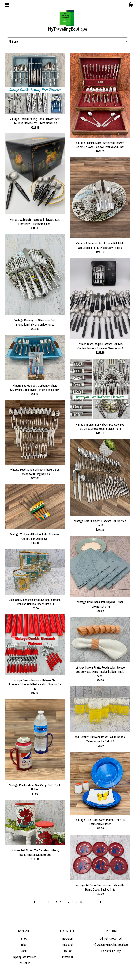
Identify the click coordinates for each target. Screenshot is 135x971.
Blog (24, 944)
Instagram (67, 938)
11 (86, 902)
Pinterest (67, 957)
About (24, 951)
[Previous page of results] (34, 902)
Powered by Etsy (111, 951)
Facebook (67, 944)
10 (81, 902)
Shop (24, 938)
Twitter (68, 951)
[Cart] (131, 6)
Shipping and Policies (24, 957)
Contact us (24, 963)
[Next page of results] (101, 902)
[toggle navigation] (7, 5)
